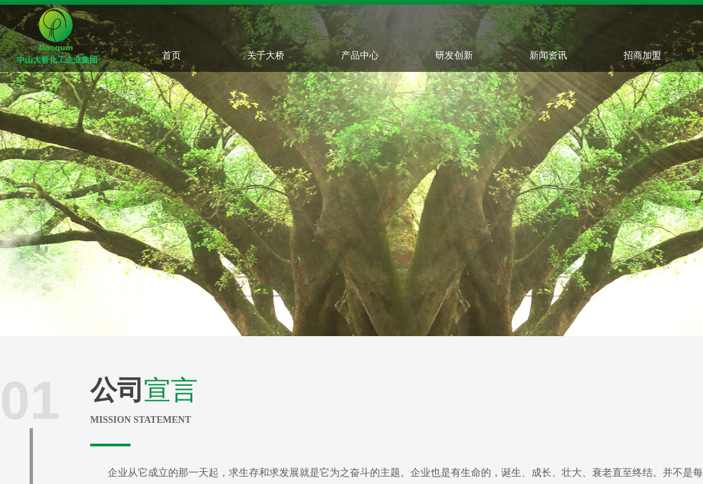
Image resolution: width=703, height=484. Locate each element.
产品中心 (360, 55)
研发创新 (454, 55)
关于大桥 (266, 55)
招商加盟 (642, 55)
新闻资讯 (548, 55)
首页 (171, 55)
